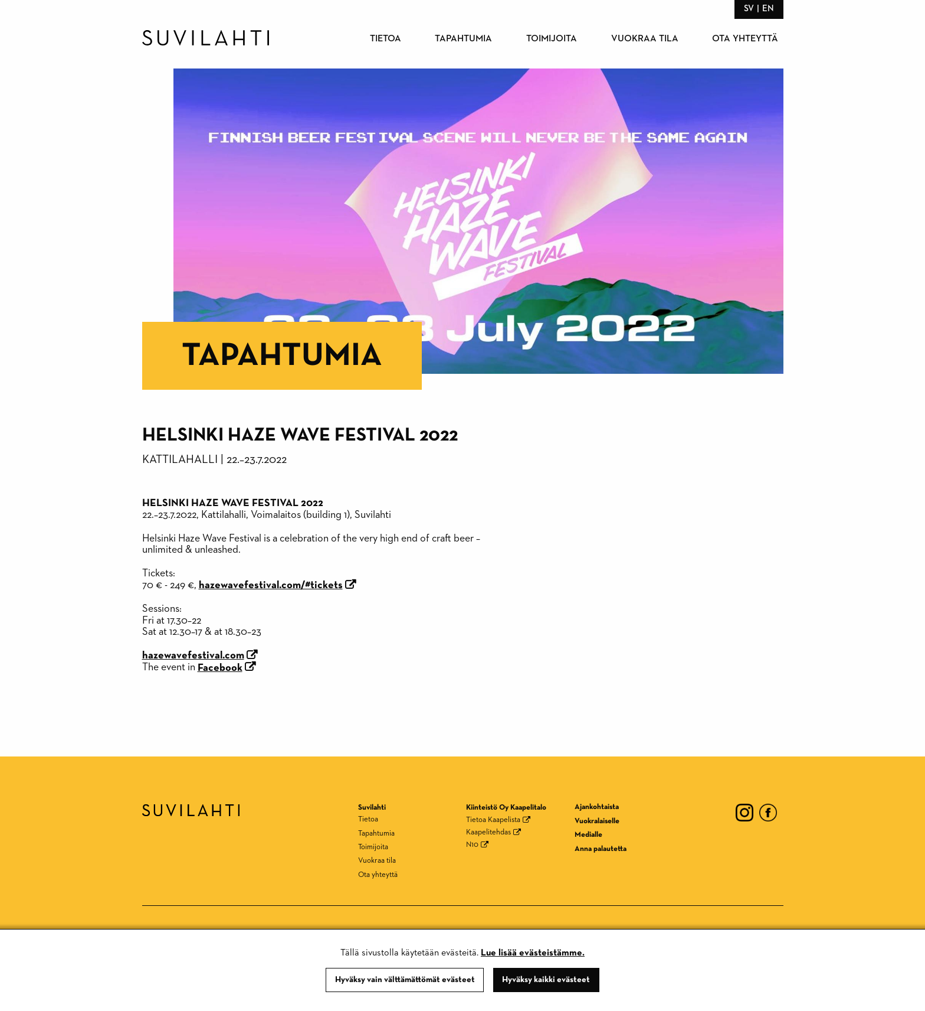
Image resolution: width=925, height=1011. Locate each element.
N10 (472, 845)
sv (749, 8)
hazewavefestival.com (193, 655)
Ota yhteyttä (745, 39)
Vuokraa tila (644, 39)
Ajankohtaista (597, 807)
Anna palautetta (600, 849)
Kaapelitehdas (488, 832)
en (768, 8)
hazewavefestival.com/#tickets (271, 585)
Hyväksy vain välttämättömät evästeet (405, 980)
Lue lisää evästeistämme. (533, 953)
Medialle (588, 835)
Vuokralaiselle (597, 821)
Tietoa (385, 39)
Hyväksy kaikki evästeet (546, 980)
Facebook (220, 668)
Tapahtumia (463, 39)
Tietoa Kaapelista (493, 820)
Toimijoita (551, 39)
